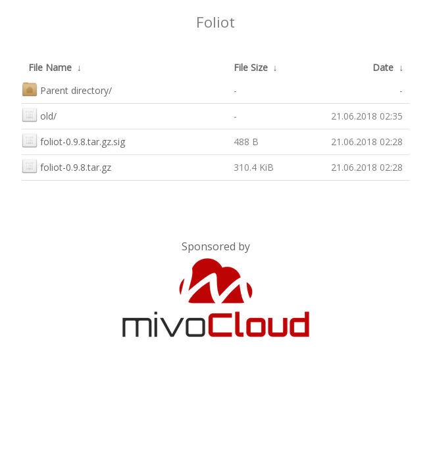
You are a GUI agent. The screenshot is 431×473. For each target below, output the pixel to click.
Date (382, 67)
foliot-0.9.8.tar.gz (66, 165)
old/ (39, 114)
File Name (50, 67)
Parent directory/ (67, 89)
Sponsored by (216, 246)
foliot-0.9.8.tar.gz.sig (73, 140)
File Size (251, 67)
